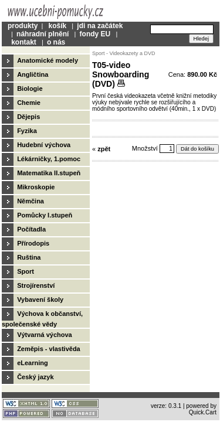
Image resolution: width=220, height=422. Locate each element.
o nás (56, 42)
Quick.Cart (202, 412)
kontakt (23, 42)
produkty (23, 26)
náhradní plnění (42, 34)
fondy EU (95, 34)
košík (57, 26)
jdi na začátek (100, 26)
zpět (103, 148)
